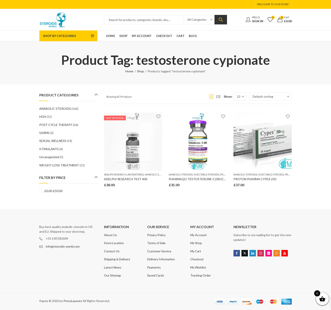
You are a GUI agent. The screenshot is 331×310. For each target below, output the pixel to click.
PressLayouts (72, 301)
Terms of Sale (156, 243)
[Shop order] (270, 96)
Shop (140, 71)
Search (220, 19)
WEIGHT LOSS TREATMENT (59, 165)
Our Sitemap (112, 275)
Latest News (112, 267)
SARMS (44, 133)
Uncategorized (49, 157)
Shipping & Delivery (117, 259)
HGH (42, 116)
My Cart (195, 251)
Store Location (114, 243)
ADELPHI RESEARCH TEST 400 (125, 179)
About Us (110, 235)
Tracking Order (200, 275)
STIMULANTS (49, 149)
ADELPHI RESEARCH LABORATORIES (123, 174)
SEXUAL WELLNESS (52, 141)
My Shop (196, 243)
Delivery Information (161, 259)
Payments (154, 267)
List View (218, 96)
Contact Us (112, 251)
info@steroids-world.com (63, 246)
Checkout (197, 259)
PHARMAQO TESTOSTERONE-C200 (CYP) (199, 179)
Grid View (211, 96)
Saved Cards (155, 275)
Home (129, 71)
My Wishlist (198, 267)
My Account (198, 235)
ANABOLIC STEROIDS (157, 174)
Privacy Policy (156, 235)
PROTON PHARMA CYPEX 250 (254, 179)
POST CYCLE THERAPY (55, 125)
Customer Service (159, 251)
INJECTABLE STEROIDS (206, 174)
